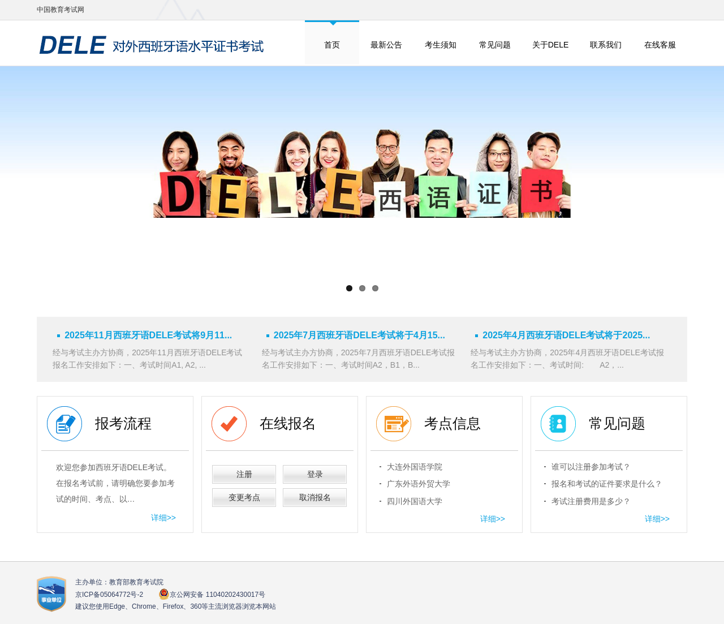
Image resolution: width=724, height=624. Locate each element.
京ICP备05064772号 (109, 595)
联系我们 (606, 44)
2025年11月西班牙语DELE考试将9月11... (148, 335)
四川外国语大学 (414, 501)
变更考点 (244, 497)
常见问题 (495, 44)
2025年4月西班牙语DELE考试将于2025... (566, 335)
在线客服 (660, 44)
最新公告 (386, 44)
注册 (244, 474)
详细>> (163, 517)
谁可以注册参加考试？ (591, 466)
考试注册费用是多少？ (591, 501)
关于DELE (550, 44)
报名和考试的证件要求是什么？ (606, 483)
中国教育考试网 (60, 10)
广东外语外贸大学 (418, 483)
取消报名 (315, 497)
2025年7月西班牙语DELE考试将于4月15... (359, 335)
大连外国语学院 (414, 466)
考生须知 (440, 44)
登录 (315, 474)
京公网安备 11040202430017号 (211, 594)
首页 (332, 44)
